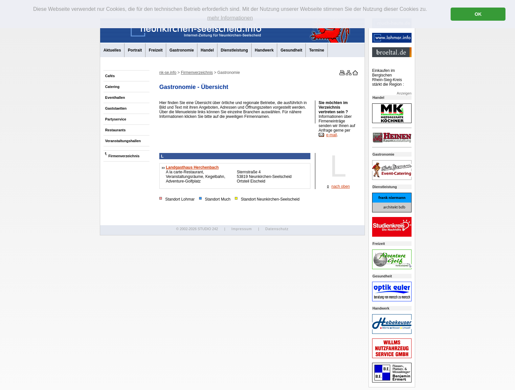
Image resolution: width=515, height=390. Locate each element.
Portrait (135, 50)
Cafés (110, 76)
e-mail (331, 135)
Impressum (241, 229)
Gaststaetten (115, 108)
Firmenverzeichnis (124, 156)
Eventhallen (115, 97)
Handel (207, 50)
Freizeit (156, 50)
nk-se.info (167, 72)
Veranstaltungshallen (123, 141)
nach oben (340, 186)
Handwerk (264, 50)
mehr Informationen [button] (230, 18)
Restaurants (115, 130)
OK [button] (478, 14)
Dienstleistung (234, 50)
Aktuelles (112, 50)
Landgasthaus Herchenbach (192, 167)
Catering (112, 87)
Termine (316, 50)
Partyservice (115, 119)
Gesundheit (291, 50)
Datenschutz (277, 229)
